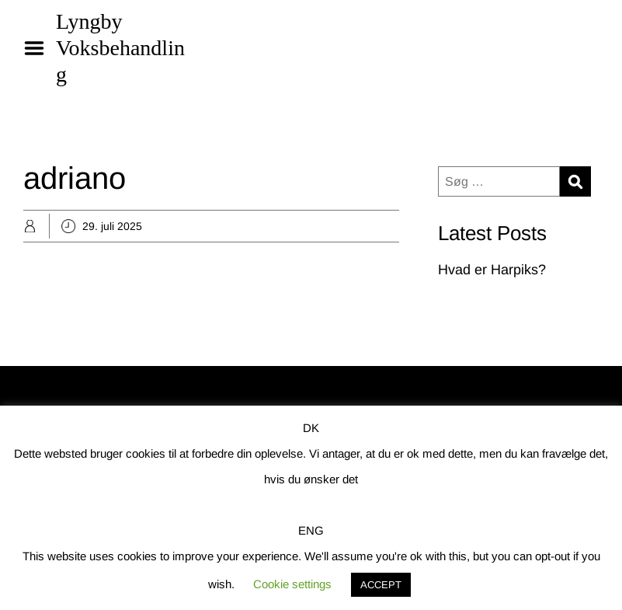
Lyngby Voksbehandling (120, 47)
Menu (39, 48)
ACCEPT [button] (380, 585)
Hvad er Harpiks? (492, 269)
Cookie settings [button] (292, 584)
